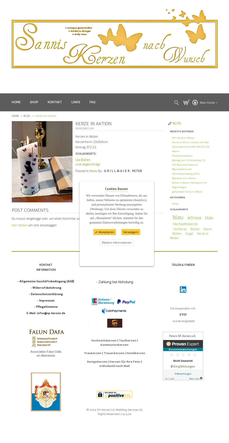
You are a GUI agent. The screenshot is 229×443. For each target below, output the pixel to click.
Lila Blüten (82, 160)
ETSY (183, 314)
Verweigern (130, 232)
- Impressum (46, 300)
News (93, 171)
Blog (27, 116)
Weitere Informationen (117, 242)
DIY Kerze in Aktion (183, 138)
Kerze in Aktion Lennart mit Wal (190, 142)
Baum (208, 229)
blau (178, 217)
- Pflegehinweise (46, 307)
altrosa (194, 218)
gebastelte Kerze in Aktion (187, 191)
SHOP (34, 102)
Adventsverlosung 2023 (185, 173)
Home (15, 116)
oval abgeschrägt (87, 164)
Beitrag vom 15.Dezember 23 (188, 160)
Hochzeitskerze (185, 224)
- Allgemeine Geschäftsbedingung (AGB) (46, 281)
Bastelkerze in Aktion (184, 178)
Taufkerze (180, 229)
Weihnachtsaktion (182, 155)
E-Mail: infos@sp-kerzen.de (46, 313)
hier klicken (19, 225)
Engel (189, 234)
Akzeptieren (106, 232)
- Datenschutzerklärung (46, 294)
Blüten (195, 229)
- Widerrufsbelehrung (46, 288)
